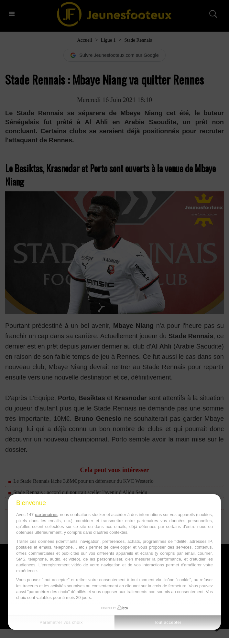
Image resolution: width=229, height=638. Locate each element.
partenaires (46, 514)
